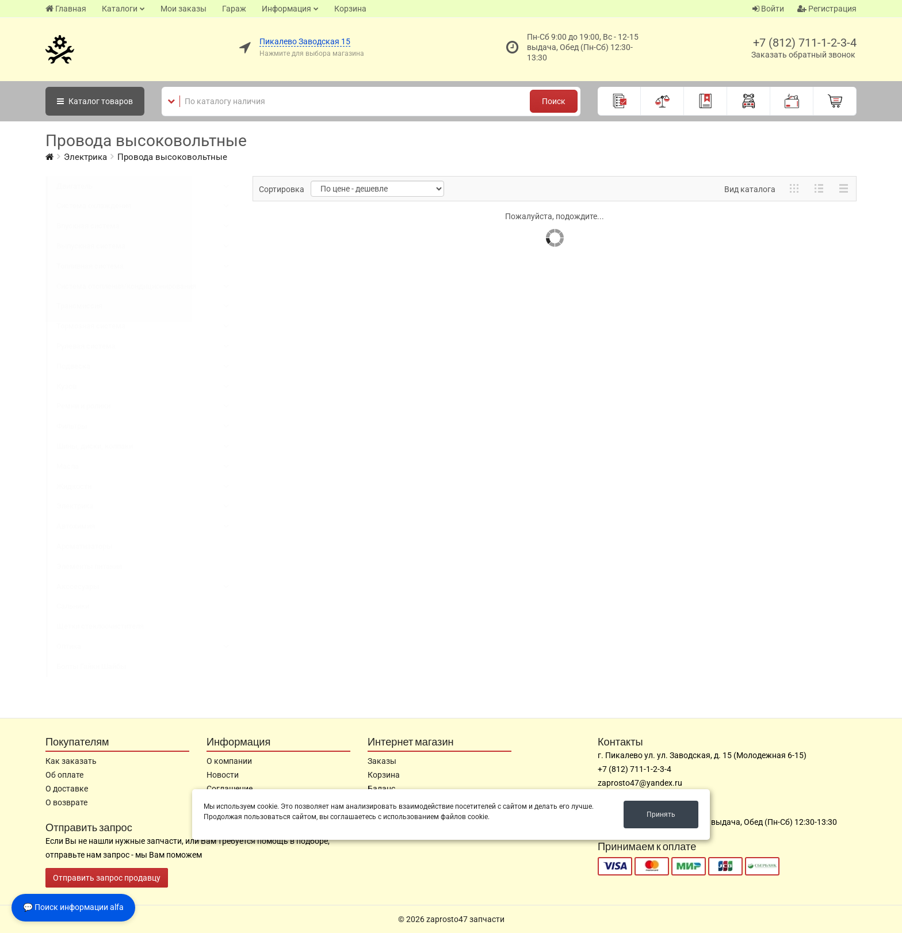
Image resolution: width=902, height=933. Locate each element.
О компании (229, 761)
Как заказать (71, 761)
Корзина (350, 8)
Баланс (381, 788)
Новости (223, 774)
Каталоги (119, 8)
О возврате (66, 802)
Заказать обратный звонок (803, 54)
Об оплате (64, 774)
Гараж (234, 8)
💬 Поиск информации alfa (73, 907)
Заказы (382, 761)
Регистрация (827, 8)
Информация (286, 8)
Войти (768, 8)
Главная (65, 8)
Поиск (553, 101)
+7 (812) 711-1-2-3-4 (805, 42)
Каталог (95, 101)
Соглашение (230, 788)
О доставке (66, 788)
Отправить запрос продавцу (106, 877)
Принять (661, 814)
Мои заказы (183, 8)
